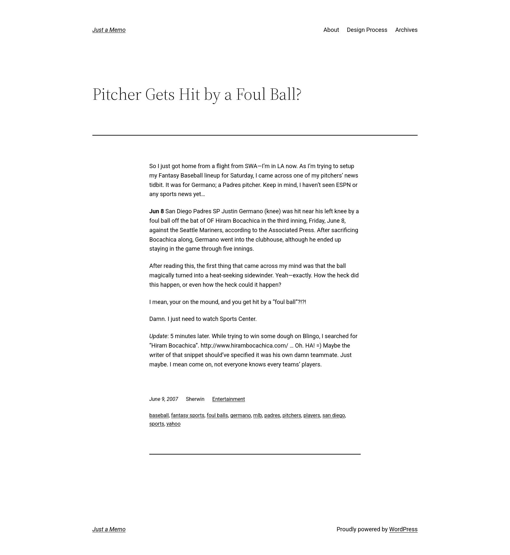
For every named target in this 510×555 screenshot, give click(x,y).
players (311, 415)
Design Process (367, 29)
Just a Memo (109, 29)
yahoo (174, 424)
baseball (159, 415)
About (331, 29)
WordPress (403, 529)
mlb (257, 415)
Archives (406, 29)
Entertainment (228, 399)
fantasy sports (188, 415)
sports (156, 424)
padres (272, 415)
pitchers (292, 415)
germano (240, 415)
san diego (333, 415)
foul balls (217, 415)
